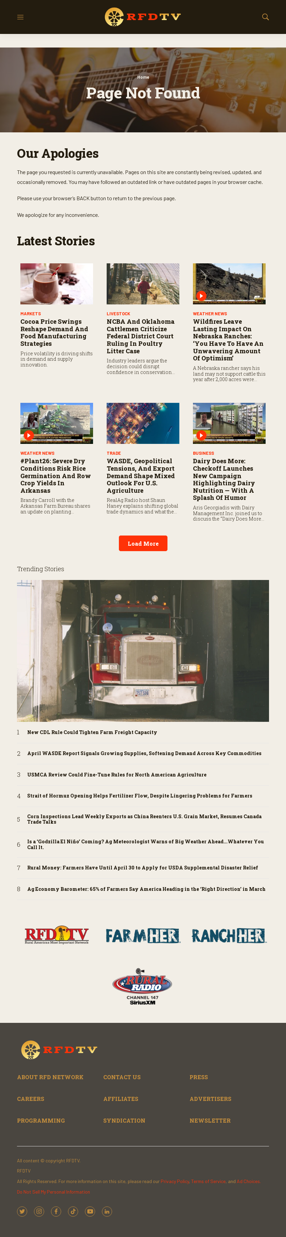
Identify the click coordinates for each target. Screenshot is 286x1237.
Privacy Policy (175, 1181)
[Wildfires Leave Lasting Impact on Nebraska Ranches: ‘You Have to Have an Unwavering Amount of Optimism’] (229, 283)
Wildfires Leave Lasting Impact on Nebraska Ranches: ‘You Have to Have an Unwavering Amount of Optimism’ (228, 339)
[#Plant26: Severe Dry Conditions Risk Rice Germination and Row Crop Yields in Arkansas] (56, 423)
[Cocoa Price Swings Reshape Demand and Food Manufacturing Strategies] (56, 283)
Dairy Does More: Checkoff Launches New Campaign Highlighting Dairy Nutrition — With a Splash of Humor (224, 479)
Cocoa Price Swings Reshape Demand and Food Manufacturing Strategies (54, 332)
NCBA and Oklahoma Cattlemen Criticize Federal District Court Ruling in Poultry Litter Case (141, 336)
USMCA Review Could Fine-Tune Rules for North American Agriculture (117, 775)
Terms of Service (208, 1181)
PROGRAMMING (41, 1120)
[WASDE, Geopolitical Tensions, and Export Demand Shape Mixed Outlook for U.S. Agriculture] (143, 423)
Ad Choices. (249, 1181)
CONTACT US (122, 1077)
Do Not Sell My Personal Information (53, 1192)
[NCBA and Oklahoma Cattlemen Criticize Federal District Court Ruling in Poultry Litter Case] (143, 283)
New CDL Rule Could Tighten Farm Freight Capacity (92, 732)
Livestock (118, 313)
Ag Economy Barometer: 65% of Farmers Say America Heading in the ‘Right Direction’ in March (146, 889)
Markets (30, 313)
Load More (143, 543)
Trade (114, 453)
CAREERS (30, 1098)
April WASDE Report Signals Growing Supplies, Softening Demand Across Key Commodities (144, 753)
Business (203, 453)
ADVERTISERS (210, 1098)
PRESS (199, 1077)
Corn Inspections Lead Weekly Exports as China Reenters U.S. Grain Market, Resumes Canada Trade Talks (144, 819)
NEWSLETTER (210, 1120)
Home (143, 77)
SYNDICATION (124, 1120)
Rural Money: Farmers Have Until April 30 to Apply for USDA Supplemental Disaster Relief (142, 868)
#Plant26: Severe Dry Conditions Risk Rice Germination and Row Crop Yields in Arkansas (55, 475)
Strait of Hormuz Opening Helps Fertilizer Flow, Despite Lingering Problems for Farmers (139, 796)
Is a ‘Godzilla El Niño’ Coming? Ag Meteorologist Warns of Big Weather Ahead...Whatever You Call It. (145, 844)
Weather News (210, 313)
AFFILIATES (120, 1098)
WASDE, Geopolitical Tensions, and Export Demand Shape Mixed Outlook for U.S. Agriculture (141, 475)
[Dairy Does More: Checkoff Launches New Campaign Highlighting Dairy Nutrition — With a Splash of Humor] (229, 423)
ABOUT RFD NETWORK (50, 1077)
